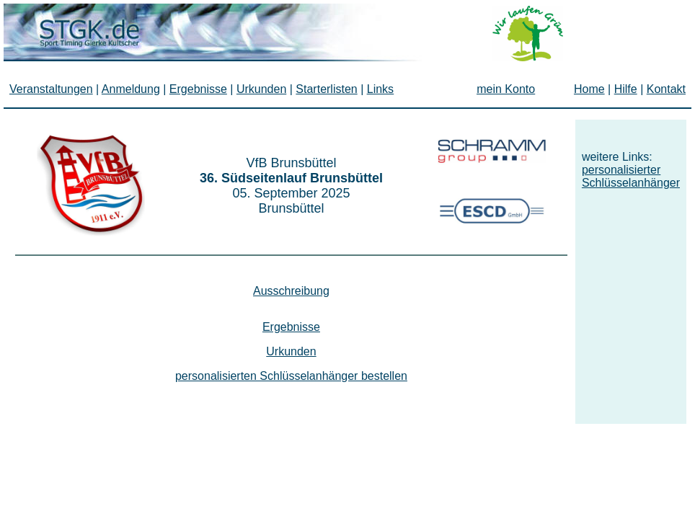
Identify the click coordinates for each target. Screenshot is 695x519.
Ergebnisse (291, 327)
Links (380, 89)
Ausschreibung (291, 291)
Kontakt (666, 89)
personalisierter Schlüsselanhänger (631, 176)
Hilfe (625, 89)
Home (589, 89)
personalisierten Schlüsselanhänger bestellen (291, 376)
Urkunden (291, 351)
